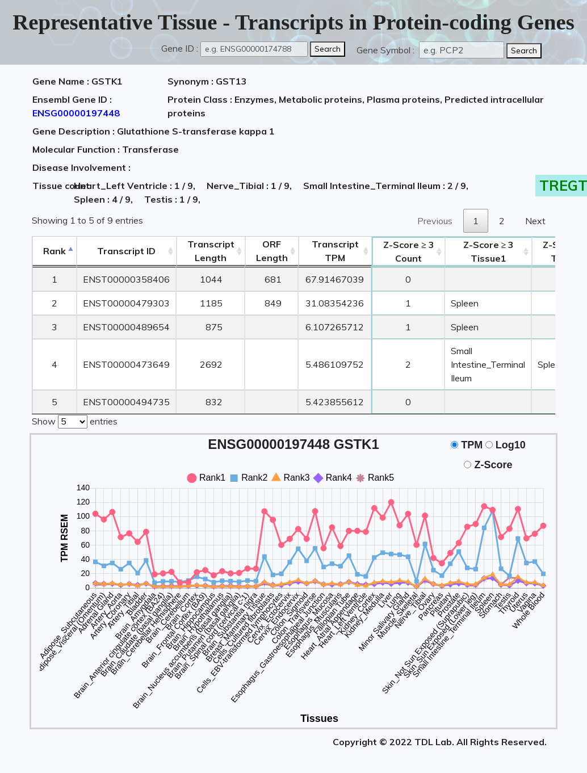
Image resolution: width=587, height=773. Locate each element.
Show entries (75, 420)
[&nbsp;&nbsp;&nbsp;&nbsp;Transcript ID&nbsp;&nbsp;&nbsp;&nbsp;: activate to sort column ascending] (126, 251)
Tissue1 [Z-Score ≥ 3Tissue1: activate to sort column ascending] (488, 251)
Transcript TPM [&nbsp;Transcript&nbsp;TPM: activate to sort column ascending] (335, 250)
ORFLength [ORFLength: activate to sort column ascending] (272, 250)
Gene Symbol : (387, 50)
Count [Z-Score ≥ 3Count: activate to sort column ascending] (408, 251)
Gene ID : (179, 48)
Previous (434, 220)
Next (535, 220)
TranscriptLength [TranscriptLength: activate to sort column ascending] (210, 250)
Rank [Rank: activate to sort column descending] (54, 251)
